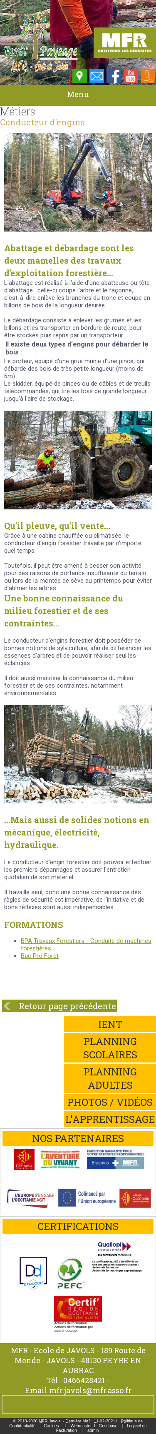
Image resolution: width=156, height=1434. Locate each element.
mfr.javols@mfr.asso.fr (90, 1390)
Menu (78, 94)
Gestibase (108, 1426)
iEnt (110, 1024)
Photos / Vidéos (110, 1102)
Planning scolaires (110, 1048)
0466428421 (84, 1380)
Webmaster (81, 1426)
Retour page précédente (67, 1005)
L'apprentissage (110, 1119)
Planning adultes (110, 1078)
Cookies (51, 1426)
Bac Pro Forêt (40, 956)
